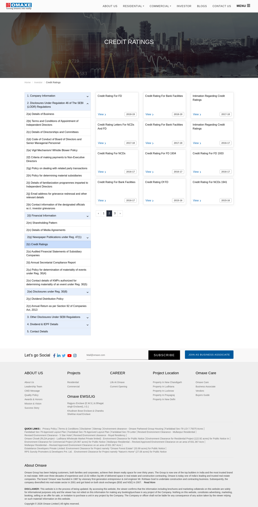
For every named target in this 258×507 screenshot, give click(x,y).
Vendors (200, 390)
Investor (184, 6)
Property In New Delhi (164, 399)
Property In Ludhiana (163, 386)
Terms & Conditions (68, 428)
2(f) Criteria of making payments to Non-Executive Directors (55, 159)
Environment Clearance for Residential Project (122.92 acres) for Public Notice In (187, 438)
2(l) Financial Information (58, 215)
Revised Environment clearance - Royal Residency (99, 435)
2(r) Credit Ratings (37, 244)
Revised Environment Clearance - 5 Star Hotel (48, 435)
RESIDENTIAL (132, 6)
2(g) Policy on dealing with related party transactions (56, 168)
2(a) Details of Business (40, 114)
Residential (73, 382)
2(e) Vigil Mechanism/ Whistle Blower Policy (51, 150)
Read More (149, 482)
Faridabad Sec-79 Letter (123, 432)
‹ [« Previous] (98, 213)
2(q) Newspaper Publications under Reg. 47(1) (58, 237)
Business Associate (206, 386)
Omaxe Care (202, 382)
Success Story (32, 408)
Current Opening (118, 386)
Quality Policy (32, 395)
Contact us (222, 6)
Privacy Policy (49, 428)
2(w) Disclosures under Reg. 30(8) (58, 291)
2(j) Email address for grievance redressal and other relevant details (56, 195)
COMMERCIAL (159, 6)
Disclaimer (85, 428)
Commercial (73, 386)
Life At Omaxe (117, 382)
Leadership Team (33, 386)
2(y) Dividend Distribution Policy (45, 298)
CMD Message (32, 390)
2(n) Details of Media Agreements (45, 230)
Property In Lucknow (163, 390)
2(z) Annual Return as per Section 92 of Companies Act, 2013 (56, 308)
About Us (110, 6)
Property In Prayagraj (164, 395)
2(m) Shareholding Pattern (41, 222)
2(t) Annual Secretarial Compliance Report (51, 262)
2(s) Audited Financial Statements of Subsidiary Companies (54, 253)
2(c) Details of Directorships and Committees (52, 132)
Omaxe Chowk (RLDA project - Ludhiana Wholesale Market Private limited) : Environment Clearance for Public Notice (84, 438)
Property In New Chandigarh (167, 382)
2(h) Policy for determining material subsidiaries (54, 175)
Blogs (202, 6)
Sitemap (97, 428)
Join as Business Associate (209, 354)
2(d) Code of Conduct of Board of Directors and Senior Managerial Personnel (53, 141)
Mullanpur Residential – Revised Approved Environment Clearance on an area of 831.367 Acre (155, 442)
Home (28, 82)
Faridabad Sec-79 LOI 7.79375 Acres (184, 428)
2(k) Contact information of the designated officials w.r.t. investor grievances (55, 206)
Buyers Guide (203, 395)
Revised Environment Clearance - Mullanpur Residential (166, 432)
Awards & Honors (33, 399)
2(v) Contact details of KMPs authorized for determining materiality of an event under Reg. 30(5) (56, 282)
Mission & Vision (33, 403)
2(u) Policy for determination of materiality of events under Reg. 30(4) (56, 271)
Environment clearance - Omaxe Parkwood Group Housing (133, 428)
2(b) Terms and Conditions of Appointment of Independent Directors (52, 123)
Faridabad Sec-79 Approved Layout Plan (45, 432)
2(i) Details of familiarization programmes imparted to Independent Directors (57, 184)
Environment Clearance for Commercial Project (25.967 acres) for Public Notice (65, 442)
